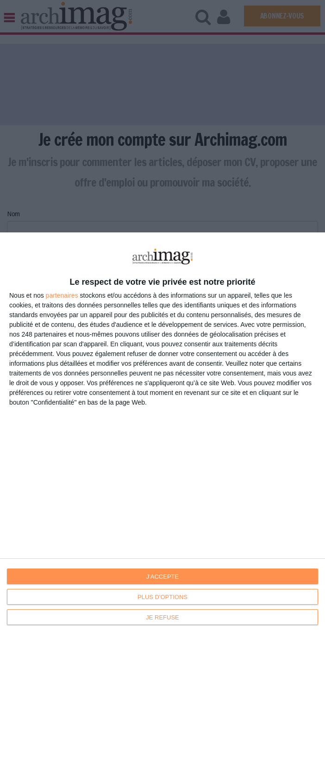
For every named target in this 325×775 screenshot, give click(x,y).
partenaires (62, 295)
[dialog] (162, 503)
